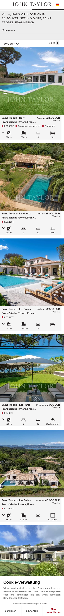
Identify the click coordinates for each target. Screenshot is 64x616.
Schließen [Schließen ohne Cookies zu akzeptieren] (10, 611)
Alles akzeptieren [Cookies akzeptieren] (53, 611)
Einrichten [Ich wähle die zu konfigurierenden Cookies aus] (32, 611)
